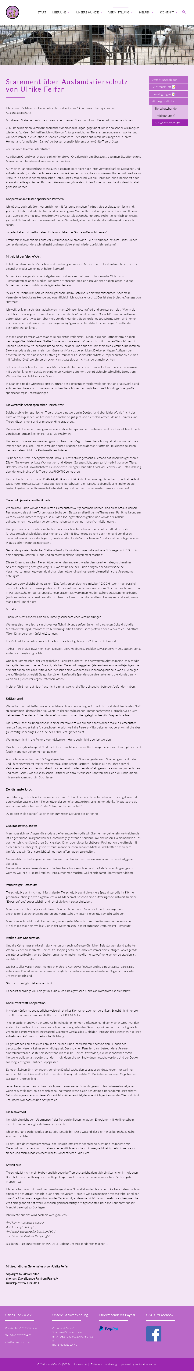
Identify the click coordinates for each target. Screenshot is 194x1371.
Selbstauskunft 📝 (164, 87)
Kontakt (169, 12)
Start (42, 12)
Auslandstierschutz (167, 123)
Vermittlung (120, 12)
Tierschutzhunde (166, 108)
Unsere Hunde (89, 12)
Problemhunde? (165, 116)
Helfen (146, 12)
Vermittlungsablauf (164, 80)
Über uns (61, 12)
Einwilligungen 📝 (163, 94)
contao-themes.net (146, 1364)
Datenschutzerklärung (104, 1364)
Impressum (80, 1364)
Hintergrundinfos (163, 101)
